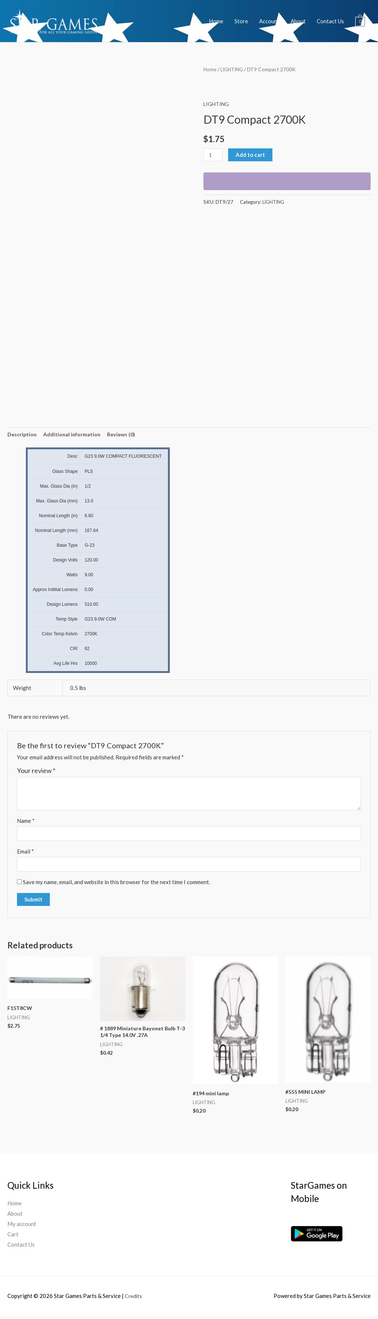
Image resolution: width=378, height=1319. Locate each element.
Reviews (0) (125, 434)
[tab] (22, 435)
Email (25, 853)
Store (241, 21)
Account (269, 21)
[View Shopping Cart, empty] (360, 21)
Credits (134, 1298)
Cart (12, 1237)
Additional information (74, 434)
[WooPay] (287, 181)
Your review (36, 771)
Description (22, 434)
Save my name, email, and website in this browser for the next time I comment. (116, 884)
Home (216, 21)
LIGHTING (233, 69)
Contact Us (330, 21)
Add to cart (251, 154)
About (298, 21)
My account (21, 1227)
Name (26, 821)
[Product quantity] (213, 154)
